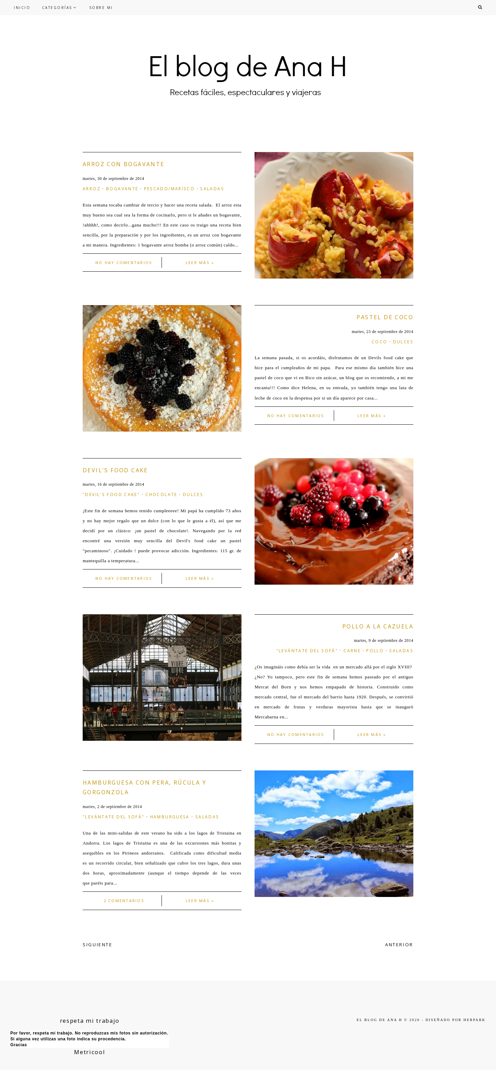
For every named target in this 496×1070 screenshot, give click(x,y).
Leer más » (200, 262)
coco (380, 341)
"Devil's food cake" (111, 494)
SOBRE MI (101, 7)
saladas (212, 188)
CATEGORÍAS (57, 7)
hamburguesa (170, 816)
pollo (375, 650)
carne (352, 650)
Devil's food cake (115, 470)
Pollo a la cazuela (377, 626)
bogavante (122, 188)
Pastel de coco (384, 317)
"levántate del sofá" (307, 650)
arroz (92, 188)
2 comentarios (124, 900)
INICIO (22, 7)
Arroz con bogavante (124, 164)
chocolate (161, 494)
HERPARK (475, 1020)
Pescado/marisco (169, 188)
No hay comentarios (123, 262)
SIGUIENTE (98, 944)
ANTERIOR (399, 944)
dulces (403, 341)
